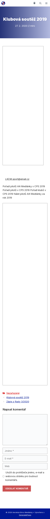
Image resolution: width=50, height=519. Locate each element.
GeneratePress (25, 515)
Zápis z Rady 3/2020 (17, 401)
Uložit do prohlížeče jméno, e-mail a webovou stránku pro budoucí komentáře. (24, 476)
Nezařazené (12, 393)
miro (32, 25)
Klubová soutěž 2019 (17, 397)
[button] (40, 3)
